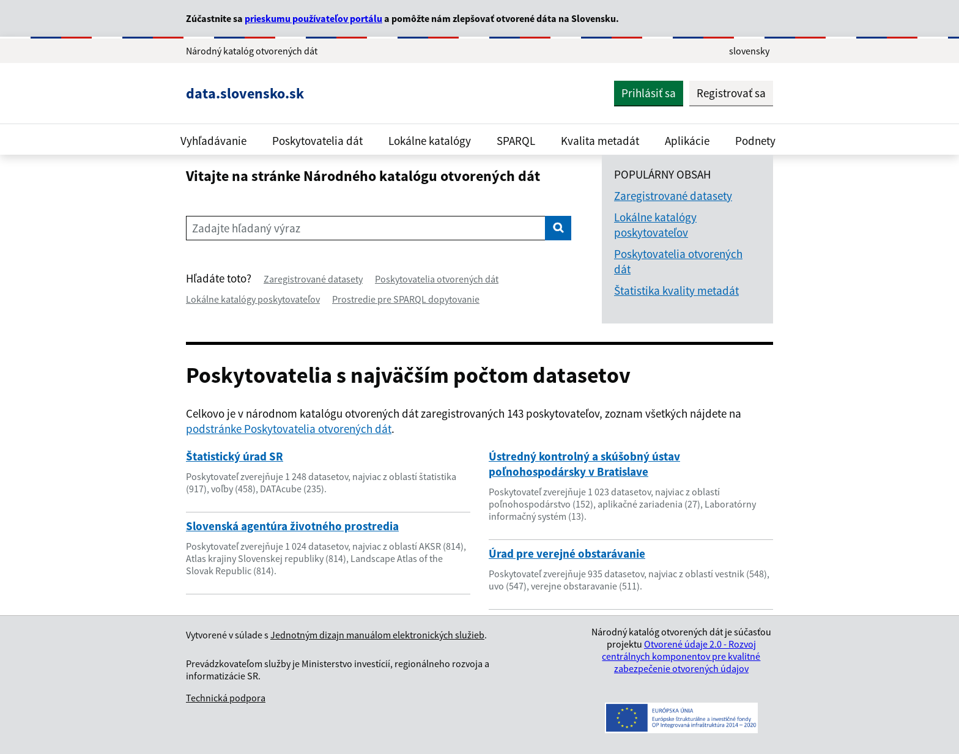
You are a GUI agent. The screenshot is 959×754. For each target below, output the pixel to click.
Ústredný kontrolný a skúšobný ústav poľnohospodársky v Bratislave (584, 464)
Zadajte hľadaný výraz (246, 228)
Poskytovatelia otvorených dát (436, 279)
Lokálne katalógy (429, 140)
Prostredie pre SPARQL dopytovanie (406, 299)
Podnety (755, 140)
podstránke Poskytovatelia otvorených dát (288, 428)
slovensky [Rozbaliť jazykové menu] (749, 51)
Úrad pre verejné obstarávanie (567, 553)
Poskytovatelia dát (317, 140)
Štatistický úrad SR (234, 456)
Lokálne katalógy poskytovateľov (253, 299)
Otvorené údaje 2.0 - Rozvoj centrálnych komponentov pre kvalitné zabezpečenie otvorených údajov (681, 656)
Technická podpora (225, 698)
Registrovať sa (731, 93)
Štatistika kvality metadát (676, 290)
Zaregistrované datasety (313, 279)
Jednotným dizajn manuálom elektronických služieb (377, 635)
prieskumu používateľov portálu (313, 18)
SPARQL (516, 140)
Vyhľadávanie (213, 140)
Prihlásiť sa (648, 93)
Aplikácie (687, 140)
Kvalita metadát (600, 140)
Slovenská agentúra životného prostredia (292, 526)
